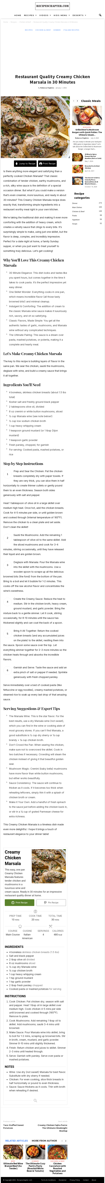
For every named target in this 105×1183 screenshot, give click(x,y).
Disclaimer (63, 1180)
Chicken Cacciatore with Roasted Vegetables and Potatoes (57, 1168)
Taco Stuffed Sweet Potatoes (13, 1126)
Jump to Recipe (25, 163)
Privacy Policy (75, 1180)
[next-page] (65, 1141)
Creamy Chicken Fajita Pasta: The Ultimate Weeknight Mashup (52, 1128)
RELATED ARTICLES (16, 1140)
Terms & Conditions (48, 1180)
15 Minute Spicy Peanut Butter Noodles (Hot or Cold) (93, 156)
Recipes (30, 15)
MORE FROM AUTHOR (44, 1140)
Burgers (87, 127)
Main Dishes (77, 207)
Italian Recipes (71, 30)
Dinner (57, 30)
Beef (13, 1161)
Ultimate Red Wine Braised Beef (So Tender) (13, 1166)
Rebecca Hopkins (47, 88)
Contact (86, 1180)
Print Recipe (47, 163)
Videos (45, 15)
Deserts (80, 15)
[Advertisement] (52, 52)
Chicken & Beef (25, 22)
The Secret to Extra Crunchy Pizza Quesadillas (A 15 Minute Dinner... (92, 181)
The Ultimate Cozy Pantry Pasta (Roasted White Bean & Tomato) (35, 1167)
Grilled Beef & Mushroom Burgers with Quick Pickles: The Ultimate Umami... (87, 132)
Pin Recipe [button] (51, 902)
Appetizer (76, 220)
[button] (100, 15)
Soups (74, 224)
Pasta (74, 216)
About (94, 1180)
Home (17, 15)
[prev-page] (62, 1141)
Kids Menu (62, 15)
